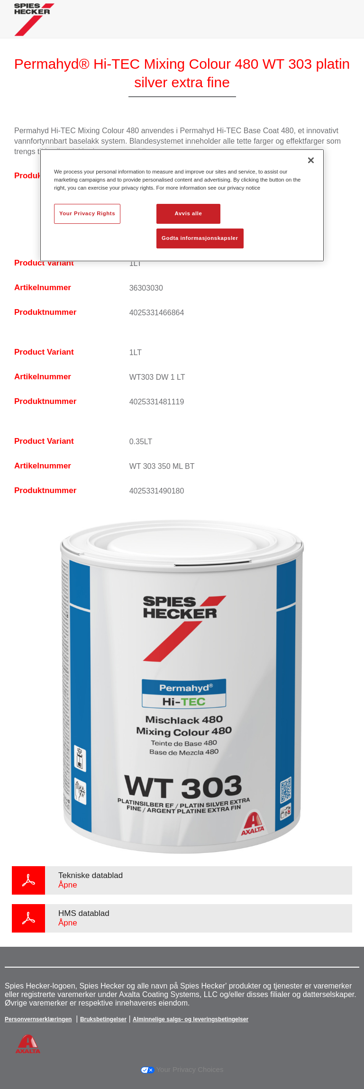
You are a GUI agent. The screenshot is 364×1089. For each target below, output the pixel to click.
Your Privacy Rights (87, 213)
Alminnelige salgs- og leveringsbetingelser (190, 1019)
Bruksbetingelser (103, 1019)
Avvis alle (188, 213)
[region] (182, 205)
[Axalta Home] (34, 27)
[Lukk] (310, 160)
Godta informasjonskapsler (200, 238)
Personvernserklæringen (38, 1019)
